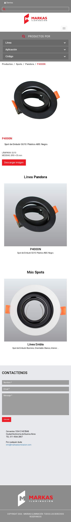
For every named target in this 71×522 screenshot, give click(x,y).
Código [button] (35, 56)
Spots (19, 64)
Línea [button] (35, 43)
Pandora (29, 64)
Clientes (8, 3)
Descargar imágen (14, 162)
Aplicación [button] (35, 49)
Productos (7, 64)
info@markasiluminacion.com (18, 445)
